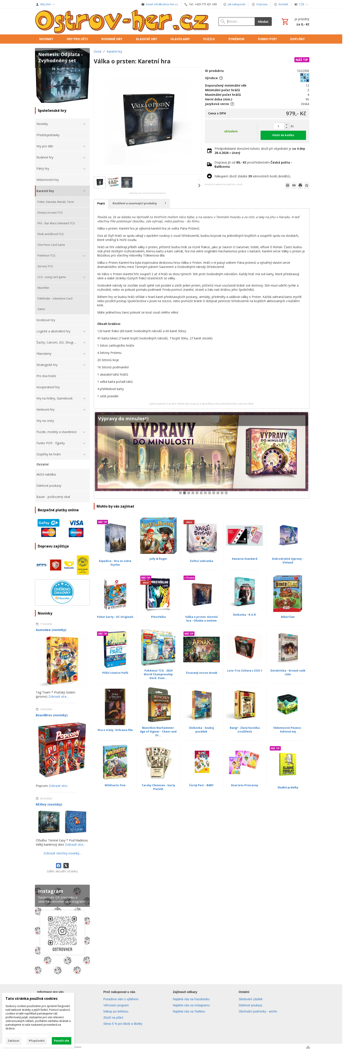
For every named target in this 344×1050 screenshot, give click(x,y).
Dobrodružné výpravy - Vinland (288, 560)
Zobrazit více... (58, 696)
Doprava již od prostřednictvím (253, 164)
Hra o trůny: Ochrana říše (115, 730)
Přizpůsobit (37, 1041)
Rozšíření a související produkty (135, 203)
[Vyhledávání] (236, 21)
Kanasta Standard (244, 559)
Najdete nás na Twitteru (189, 1011)
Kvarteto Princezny (244, 785)
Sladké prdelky (287, 787)
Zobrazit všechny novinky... (62, 853)
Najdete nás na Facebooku (191, 999)
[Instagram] (62, 931)
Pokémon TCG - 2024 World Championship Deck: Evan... (158, 674)
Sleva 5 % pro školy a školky (122, 1023)
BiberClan (288, 617)
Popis (101, 203)
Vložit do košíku (283, 135)
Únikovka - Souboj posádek (201, 729)
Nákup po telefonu (115, 1011)
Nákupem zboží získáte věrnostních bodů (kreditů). (252, 176)
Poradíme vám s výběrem (121, 999)
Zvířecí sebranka (201, 561)
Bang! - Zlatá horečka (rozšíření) (245, 729)
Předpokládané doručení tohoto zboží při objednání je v (259, 150)
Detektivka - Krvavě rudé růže (287, 672)
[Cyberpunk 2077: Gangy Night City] (201, 454)
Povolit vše (61, 1041)
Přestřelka (158, 617)
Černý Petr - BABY (201, 785)
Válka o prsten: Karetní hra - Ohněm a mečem (201, 618)
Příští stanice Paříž (115, 673)
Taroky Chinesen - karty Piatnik (158, 787)
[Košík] (295, 21)
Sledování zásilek (251, 999)
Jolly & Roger (158, 559)
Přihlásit (77, 1047)
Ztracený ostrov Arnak (201, 673)
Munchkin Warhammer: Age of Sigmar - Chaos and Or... (158, 731)
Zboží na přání (113, 1017)
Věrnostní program (116, 1005)
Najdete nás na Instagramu (191, 1005)
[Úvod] (122, 21)
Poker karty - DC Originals (115, 617)
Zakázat (13, 1041)
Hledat (263, 22)
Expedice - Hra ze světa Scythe (115, 563)
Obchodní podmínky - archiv (258, 1011)
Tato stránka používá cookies (31, 998)
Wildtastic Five (115, 785)
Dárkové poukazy (250, 1005)
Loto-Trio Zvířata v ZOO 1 (244, 670)
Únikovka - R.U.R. (245, 615)
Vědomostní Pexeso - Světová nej (288, 729)
